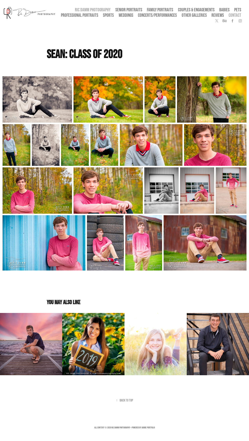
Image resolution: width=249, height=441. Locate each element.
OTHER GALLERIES (194, 15)
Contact (235, 15)
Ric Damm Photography (92, 9)
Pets (237, 9)
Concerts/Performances (157, 15)
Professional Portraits (79, 15)
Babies (224, 9)
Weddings (126, 15)
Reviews (217, 15)
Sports (108, 15)
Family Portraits (160, 9)
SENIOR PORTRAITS (128, 9)
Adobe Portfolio (148, 427)
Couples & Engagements (196, 9)
